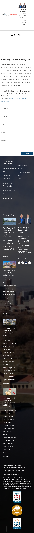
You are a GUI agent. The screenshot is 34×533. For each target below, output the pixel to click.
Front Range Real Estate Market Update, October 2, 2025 (9, 401)
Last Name (4, 116)
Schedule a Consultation (8, 184)
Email (2, 124)
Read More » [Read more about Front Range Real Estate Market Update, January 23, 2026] (6, 314)
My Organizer (8, 198)
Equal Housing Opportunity (11, 474)
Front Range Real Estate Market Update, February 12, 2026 (9, 231)
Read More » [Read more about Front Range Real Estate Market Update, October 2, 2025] (6, 456)
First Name (4, 108)
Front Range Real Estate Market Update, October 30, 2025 (9, 331)
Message (3, 140)
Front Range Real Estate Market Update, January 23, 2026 (9, 273)
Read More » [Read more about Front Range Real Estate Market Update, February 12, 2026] (6, 256)
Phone (3, 132)
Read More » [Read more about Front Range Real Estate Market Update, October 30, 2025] (6, 384)
